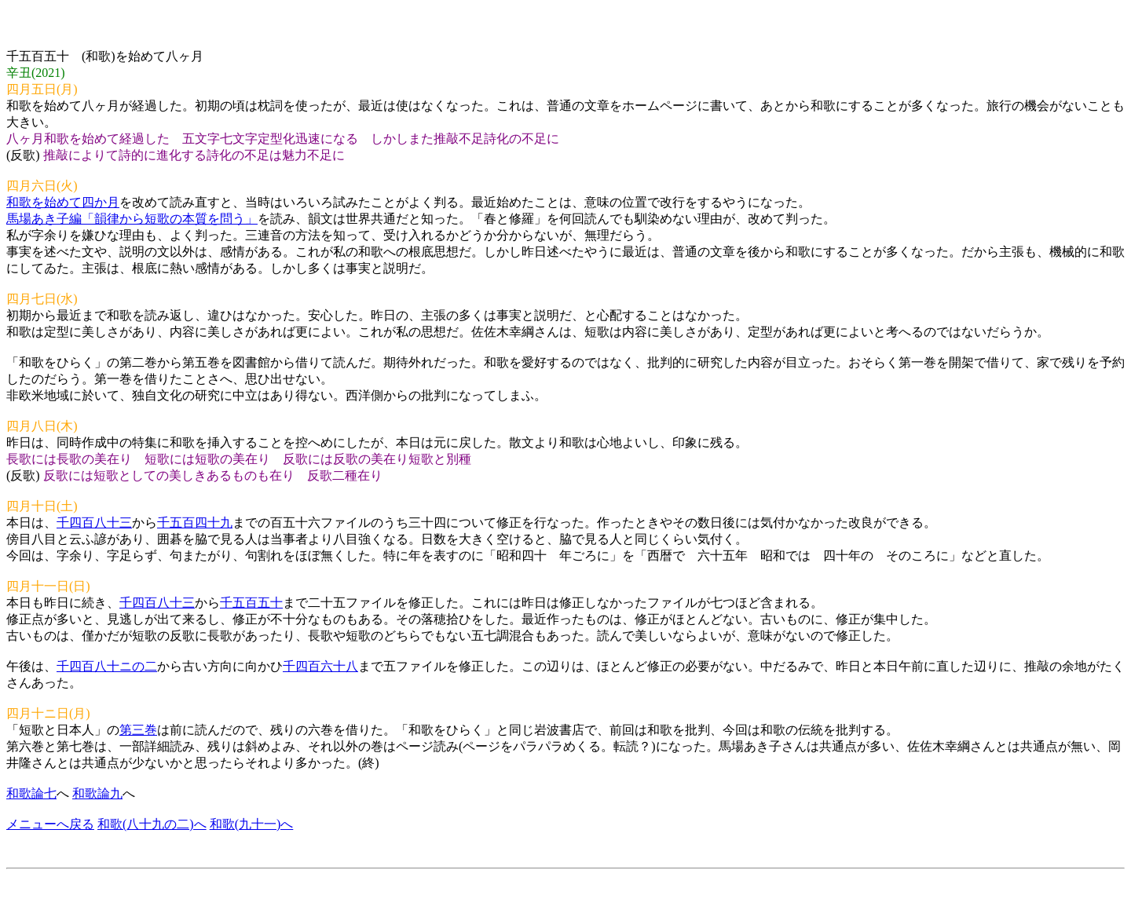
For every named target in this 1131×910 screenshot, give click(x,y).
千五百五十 (251, 602)
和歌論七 (31, 793)
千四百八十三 (94, 522)
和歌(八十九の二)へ (152, 824)
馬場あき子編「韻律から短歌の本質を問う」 (132, 218)
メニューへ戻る (50, 824)
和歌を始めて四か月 (62, 202)
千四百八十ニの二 (107, 666)
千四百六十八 (320, 666)
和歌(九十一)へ (252, 824)
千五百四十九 (194, 522)
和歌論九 (97, 793)
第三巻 (138, 729)
